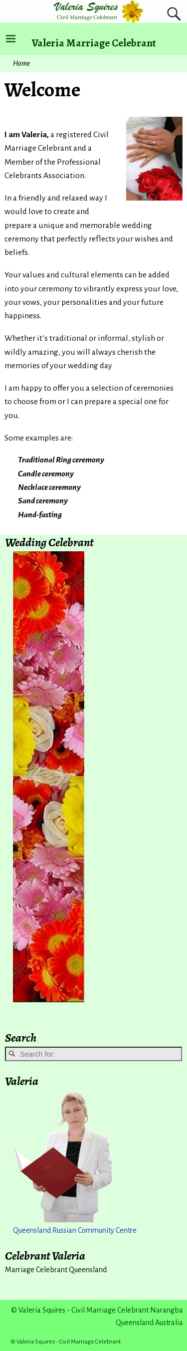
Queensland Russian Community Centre (75, 1230)
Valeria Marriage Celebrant (94, 42)
